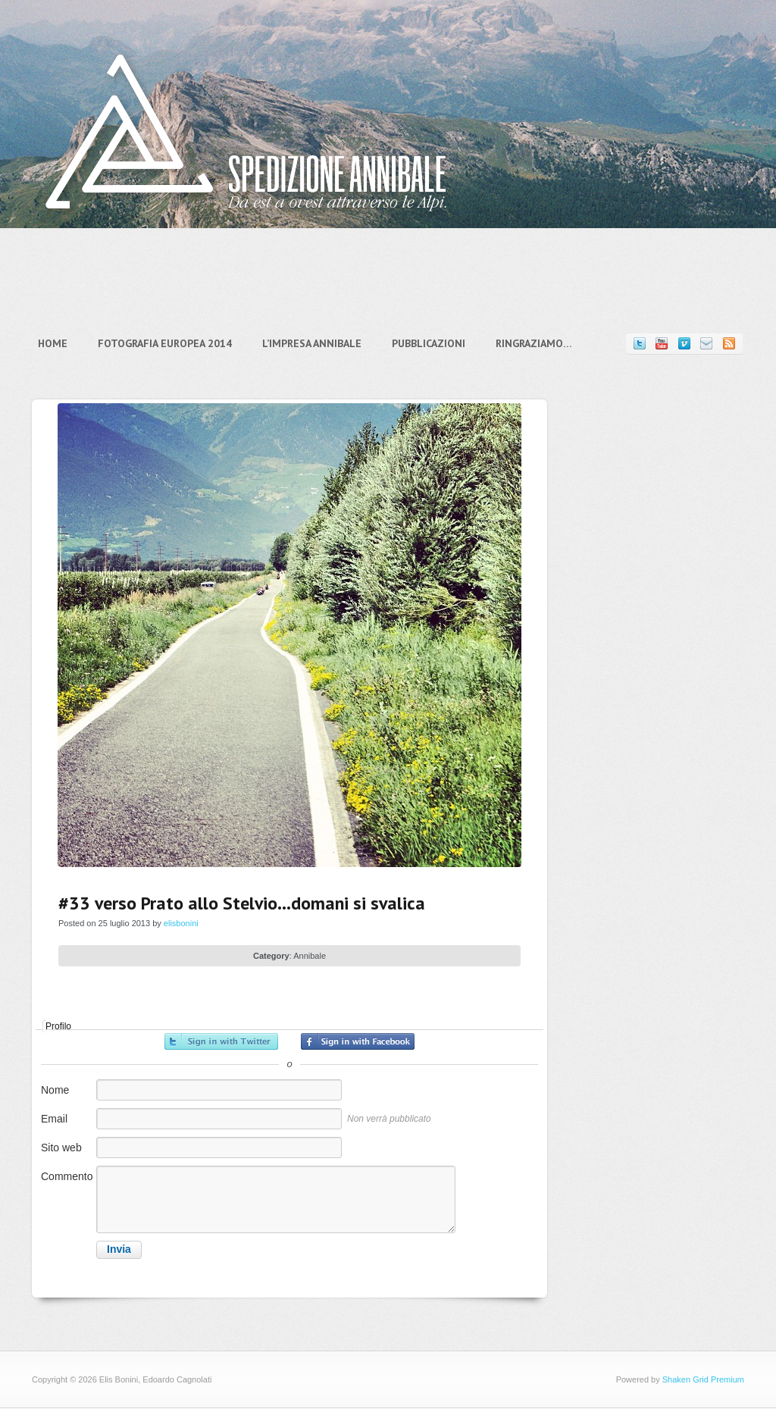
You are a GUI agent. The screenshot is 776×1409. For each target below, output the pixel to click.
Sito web (61, 1147)
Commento (66, 1176)
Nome (55, 1090)
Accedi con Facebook (358, 1041)
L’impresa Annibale (311, 343)
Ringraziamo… (534, 343)
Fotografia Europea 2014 (165, 343)
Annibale (309, 955)
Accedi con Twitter (221, 1041)
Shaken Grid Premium (703, 1379)
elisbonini (181, 923)
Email (54, 1119)
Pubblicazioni (428, 343)
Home (52, 343)
